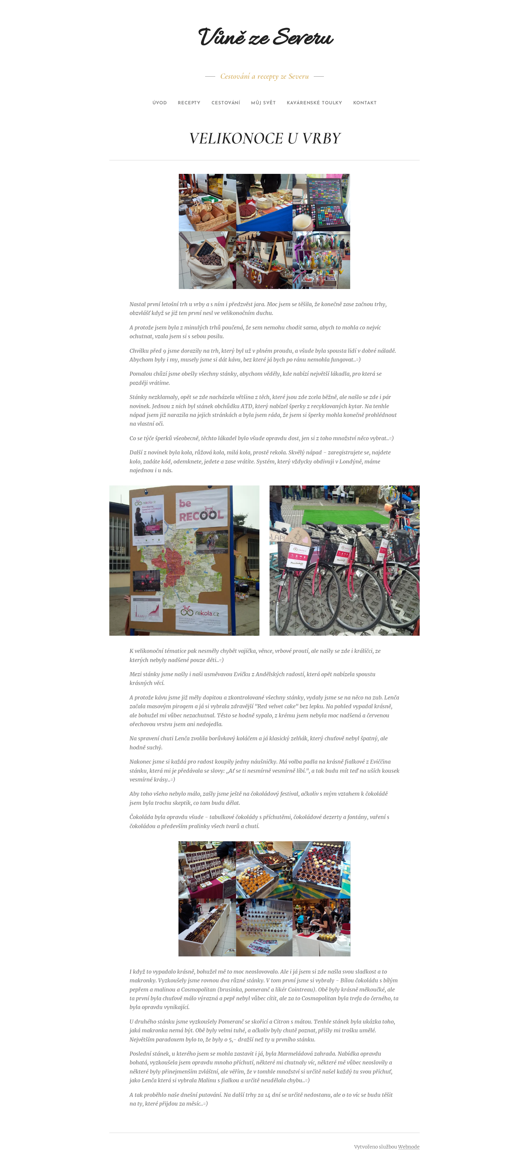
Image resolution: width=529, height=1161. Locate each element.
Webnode (409, 1147)
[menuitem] (150, 103)
